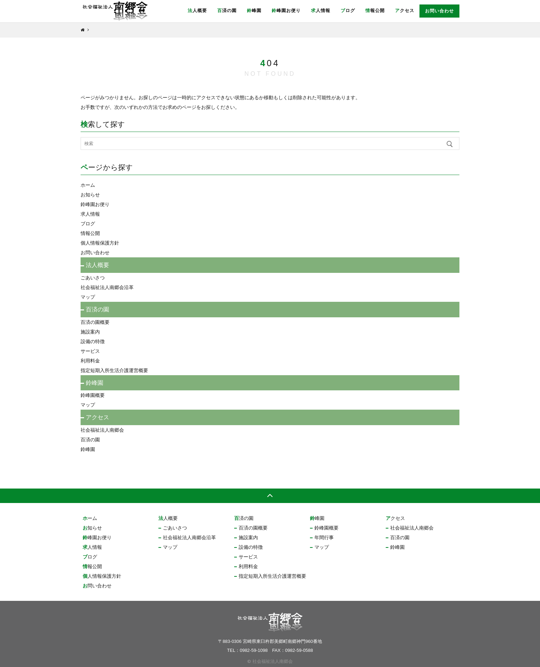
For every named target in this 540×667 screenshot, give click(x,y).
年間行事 (324, 537)
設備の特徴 (93, 341)
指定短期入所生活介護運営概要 (114, 370)
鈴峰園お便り (286, 10)
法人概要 (197, 10)
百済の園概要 (95, 322)
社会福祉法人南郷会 (102, 430)
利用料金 (90, 360)
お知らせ (90, 194)
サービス (90, 351)
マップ (88, 297)
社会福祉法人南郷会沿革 (107, 287)
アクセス (404, 10)
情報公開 (375, 10)
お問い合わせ (439, 10)
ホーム (88, 185)
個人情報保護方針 (100, 243)
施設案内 (90, 332)
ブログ (348, 10)
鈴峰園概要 (93, 395)
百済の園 (227, 10)
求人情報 (320, 10)
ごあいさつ (93, 277)
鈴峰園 (254, 10)
